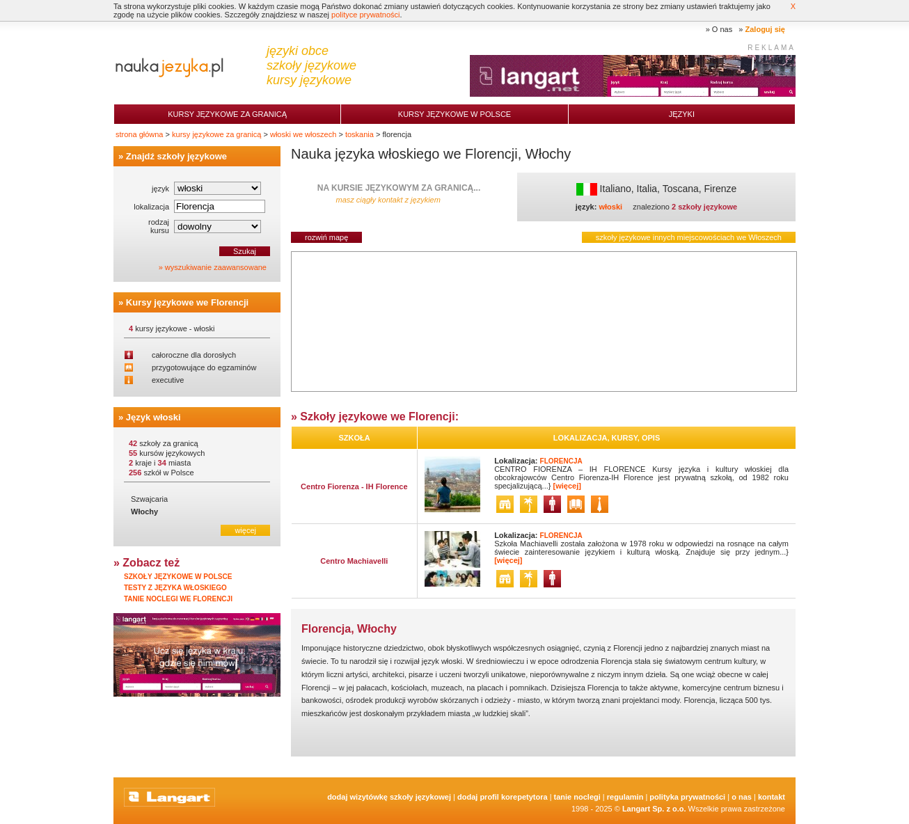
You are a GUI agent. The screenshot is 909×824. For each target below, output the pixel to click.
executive (168, 380)
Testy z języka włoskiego (175, 588)
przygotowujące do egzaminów (204, 367)
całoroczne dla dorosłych (194, 355)
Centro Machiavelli (354, 561)
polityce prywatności (365, 14)
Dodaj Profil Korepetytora (502, 797)
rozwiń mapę (326, 237)
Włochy (144, 511)
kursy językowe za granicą (216, 134)
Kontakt (771, 797)
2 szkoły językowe (704, 207)
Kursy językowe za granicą (227, 114)
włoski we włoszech (303, 134)
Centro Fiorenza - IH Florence (354, 486)
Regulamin (625, 797)
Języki (682, 114)
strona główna (140, 134)
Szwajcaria (149, 499)
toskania (359, 134)
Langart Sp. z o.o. (654, 809)
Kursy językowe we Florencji (187, 302)
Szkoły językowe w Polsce (178, 576)
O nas (722, 29)
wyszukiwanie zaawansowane (216, 267)
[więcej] (567, 486)
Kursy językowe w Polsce (454, 114)
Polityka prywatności (687, 797)
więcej (245, 530)
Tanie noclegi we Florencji (178, 599)
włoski (610, 207)
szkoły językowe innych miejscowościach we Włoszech (689, 237)
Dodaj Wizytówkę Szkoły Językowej (389, 797)
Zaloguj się (765, 29)
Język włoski (153, 417)
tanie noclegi (577, 797)
